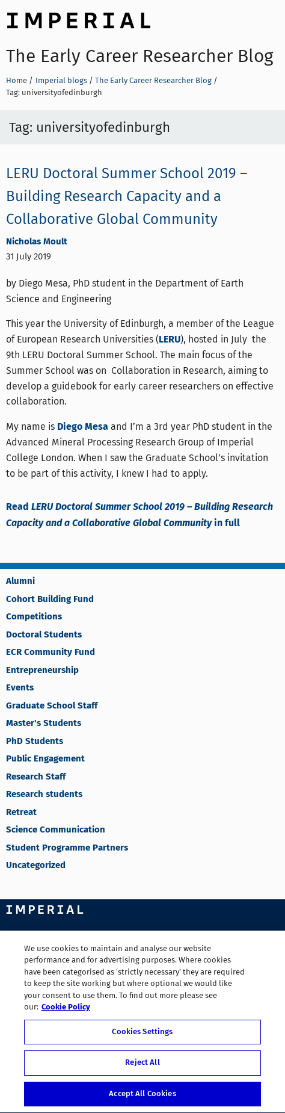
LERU (169, 339)
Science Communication (55, 830)
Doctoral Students (44, 635)
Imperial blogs (61, 80)
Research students (44, 794)
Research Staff (36, 777)
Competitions (34, 617)
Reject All (142, 1064)
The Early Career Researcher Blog (139, 56)
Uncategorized (36, 865)
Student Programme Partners (67, 848)
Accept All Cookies (142, 1096)
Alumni (20, 581)
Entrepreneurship (42, 670)
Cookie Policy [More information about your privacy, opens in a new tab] (65, 1009)
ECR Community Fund (50, 652)
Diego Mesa (82, 427)
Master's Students (43, 723)
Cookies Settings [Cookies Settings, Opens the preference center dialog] (142, 1033)
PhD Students (34, 741)
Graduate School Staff (51, 706)
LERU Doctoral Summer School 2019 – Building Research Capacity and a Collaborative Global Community (126, 196)
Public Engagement (45, 759)
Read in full (139, 515)
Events (20, 688)
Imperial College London (78, 19)
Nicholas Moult (36, 242)
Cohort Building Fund (50, 599)
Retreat (21, 812)
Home (16, 80)
